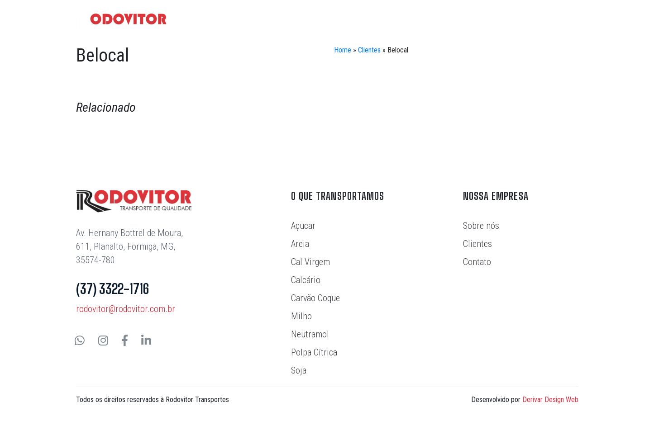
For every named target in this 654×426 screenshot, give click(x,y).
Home (342, 50)
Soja (298, 370)
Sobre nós (481, 225)
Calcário (305, 280)
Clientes (369, 50)
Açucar (303, 225)
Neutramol (310, 334)
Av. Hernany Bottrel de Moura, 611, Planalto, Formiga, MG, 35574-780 (129, 246)
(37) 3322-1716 (112, 288)
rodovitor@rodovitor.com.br (125, 308)
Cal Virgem (310, 261)
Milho (301, 316)
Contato (477, 261)
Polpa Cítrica (314, 352)
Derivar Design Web (550, 399)
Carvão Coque (315, 298)
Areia (300, 243)
